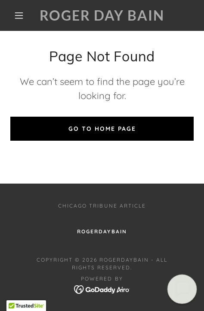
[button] (19, 15)
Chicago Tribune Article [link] (101, 205)
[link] (102, 15)
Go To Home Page (102, 129)
